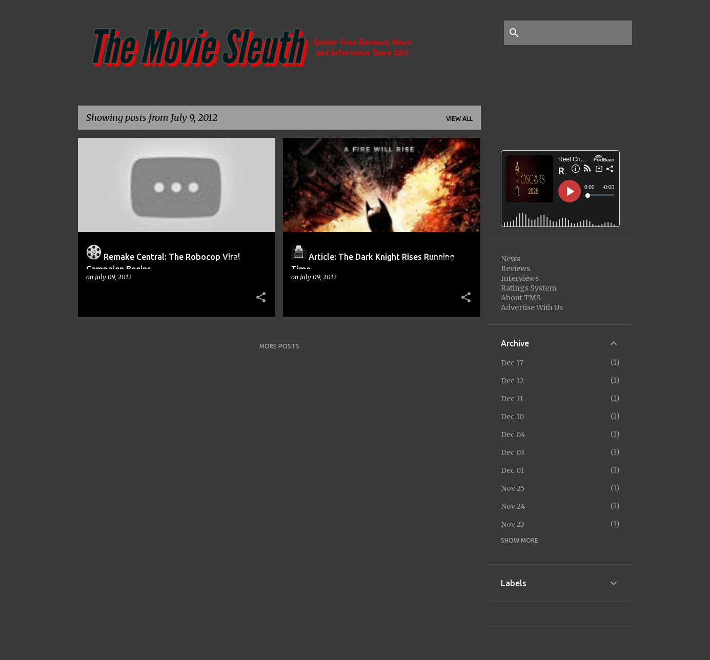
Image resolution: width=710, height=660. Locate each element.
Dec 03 (512, 452)
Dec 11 (512, 398)
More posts (279, 346)
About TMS (521, 297)
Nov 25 (513, 488)
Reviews (515, 268)
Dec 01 (512, 470)
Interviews (520, 278)
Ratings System (528, 288)
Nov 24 (513, 506)
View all (459, 118)
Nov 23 (512, 524)
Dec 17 (512, 362)
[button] (261, 297)
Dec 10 (512, 416)
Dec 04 (513, 434)
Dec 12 (512, 380)
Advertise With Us (532, 307)
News (510, 258)
